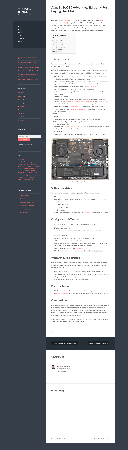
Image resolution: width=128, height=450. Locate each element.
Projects (20, 110)
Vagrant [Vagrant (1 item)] (21, 179)
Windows (20, 120)
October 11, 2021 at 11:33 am (65, 375)
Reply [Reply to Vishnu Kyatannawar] (58, 382)
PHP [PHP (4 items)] (20, 175)
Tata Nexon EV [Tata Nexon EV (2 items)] (23, 177)
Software (20, 113)
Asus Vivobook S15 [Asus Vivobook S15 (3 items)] (24, 164)
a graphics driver (89, 215)
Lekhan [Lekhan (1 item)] (27, 171)
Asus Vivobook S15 (69, 20)
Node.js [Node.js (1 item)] (34, 173)
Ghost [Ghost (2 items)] (21, 169)
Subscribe (24, 139)
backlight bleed (92, 86)
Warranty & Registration (28, 205)
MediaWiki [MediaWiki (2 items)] (34, 171)
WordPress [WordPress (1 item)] (29, 179)
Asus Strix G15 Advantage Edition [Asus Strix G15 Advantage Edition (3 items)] (28, 162)
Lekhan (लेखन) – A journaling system (28, 79)
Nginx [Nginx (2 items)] (27, 173)
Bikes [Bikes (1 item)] (33, 164)
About (20, 41)
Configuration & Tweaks (27, 202)
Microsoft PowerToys (66, 295)
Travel (20, 35)
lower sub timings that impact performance (81, 101)
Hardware (21, 96)
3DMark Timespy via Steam (79, 111)
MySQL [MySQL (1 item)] (21, 173)
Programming (22, 30)
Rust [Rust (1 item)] (25, 175)
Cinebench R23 (75, 109)
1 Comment (79, 15)
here (65, 272)
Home (20, 27)
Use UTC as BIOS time (62, 298)
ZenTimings (61, 104)
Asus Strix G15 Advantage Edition (77, 338)
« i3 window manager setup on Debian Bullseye (65, 350)
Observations (24, 212)
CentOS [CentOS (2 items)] (21, 166)
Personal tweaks (25, 209)
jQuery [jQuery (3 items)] (33, 169)
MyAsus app (74, 281)
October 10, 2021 (57, 15)
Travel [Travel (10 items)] (32, 177)
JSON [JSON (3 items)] (20, 171)
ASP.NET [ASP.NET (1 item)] (21, 160)
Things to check (25, 195)
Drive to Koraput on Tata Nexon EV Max (29, 71)
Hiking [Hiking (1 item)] (27, 169)
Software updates (26, 198)
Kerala (22, 38)
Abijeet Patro (69, 15)
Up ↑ (108, 445)
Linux (20, 33)
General (20, 92)
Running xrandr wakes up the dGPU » (98, 350)
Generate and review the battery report (76, 129)
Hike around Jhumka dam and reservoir (28, 67)
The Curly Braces (25, 10)
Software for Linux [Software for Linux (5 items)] (34, 175)
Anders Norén (100, 445)
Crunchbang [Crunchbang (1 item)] (29, 166)
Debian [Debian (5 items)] (37, 166)
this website (84, 84)
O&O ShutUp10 (81, 253)
